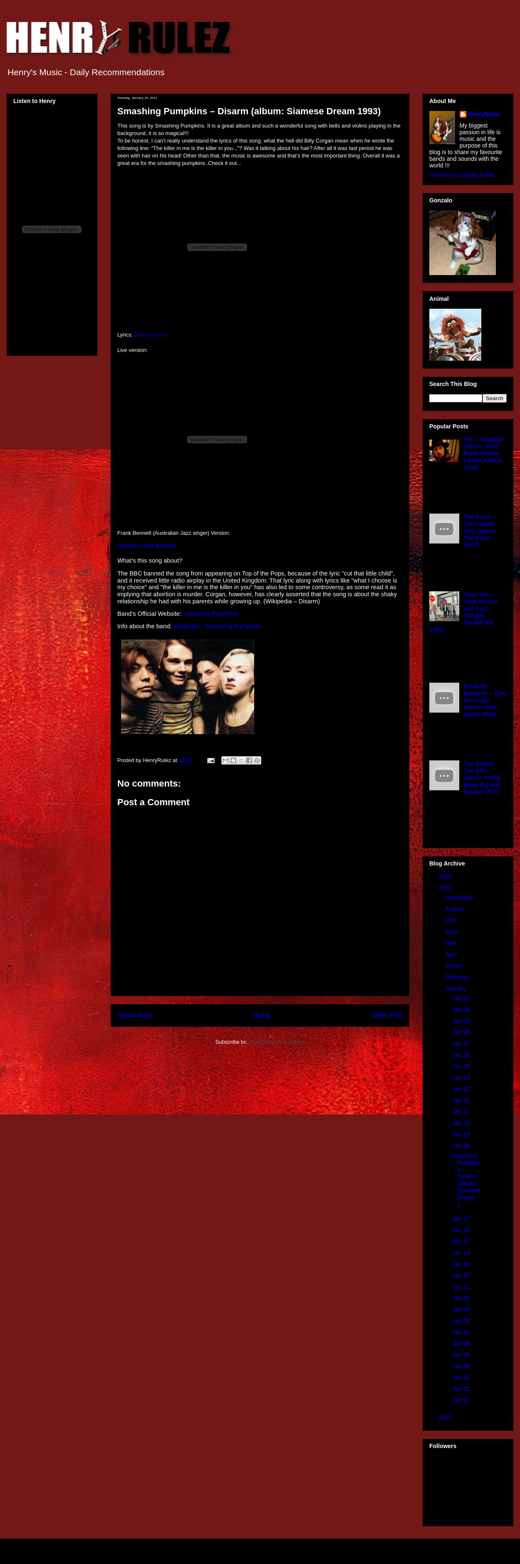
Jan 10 (461, 1298)
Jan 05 (461, 1354)
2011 (445, 887)
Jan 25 (461, 1066)
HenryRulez (484, 114)
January (456, 988)
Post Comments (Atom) (276, 1042)
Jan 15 (461, 1241)
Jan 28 (461, 1032)
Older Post (387, 1015)
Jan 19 (461, 1134)
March (454, 965)
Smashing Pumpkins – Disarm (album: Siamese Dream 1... (465, 1180)
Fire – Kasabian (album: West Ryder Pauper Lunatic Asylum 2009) (484, 453)
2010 (445, 1417)
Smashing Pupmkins (211, 613)
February (457, 977)
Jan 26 (461, 1055)
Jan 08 (461, 1321)
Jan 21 (461, 1111)
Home (261, 1015)
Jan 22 (461, 1100)
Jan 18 (461, 1145)
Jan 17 (461, 1218)
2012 (445, 876)
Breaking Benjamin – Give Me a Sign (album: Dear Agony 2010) (485, 700)
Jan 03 (461, 1377)
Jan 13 (461, 1264)
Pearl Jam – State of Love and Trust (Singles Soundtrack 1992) (463, 612)
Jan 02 (461, 1388)
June (452, 931)
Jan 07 (461, 1332)
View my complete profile (461, 175)
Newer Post (134, 1015)
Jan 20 (461, 1123)
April (451, 954)
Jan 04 (461, 1366)
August (455, 908)
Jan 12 (461, 1275)
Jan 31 (461, 998)
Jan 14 (461, 1252)
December (459, 897)
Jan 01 (461, 1400)
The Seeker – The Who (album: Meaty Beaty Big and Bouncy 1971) (482, 777)
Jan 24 (461, 1077)
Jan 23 (461, 1089)
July (451, 920)
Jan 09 (461, 1309)
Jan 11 (461, 1287)
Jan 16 (461, 1230)
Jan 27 (461, 1043)
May (451, 942)
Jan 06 (461, 1343)
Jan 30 (461, 1009)
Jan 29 (461, 1021)
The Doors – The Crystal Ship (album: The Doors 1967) (480, 531)
